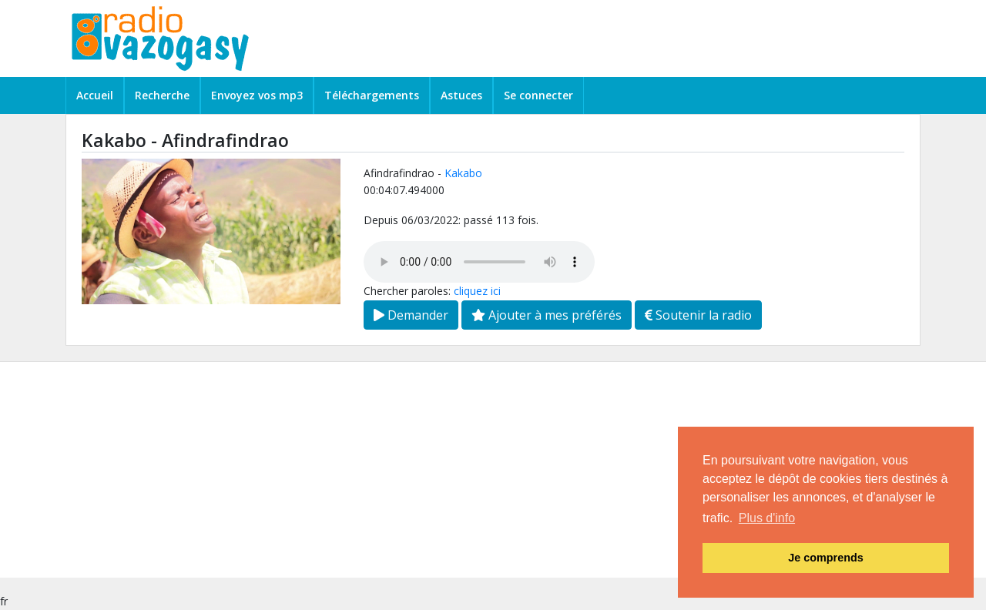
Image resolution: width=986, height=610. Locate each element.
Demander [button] (411, 315)
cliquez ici (477, 290)
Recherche (162, 95)
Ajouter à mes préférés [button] (546, 315)
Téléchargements (371, 95)
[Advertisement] (462, 470)
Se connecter (538, 95)
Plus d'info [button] (767, 518)
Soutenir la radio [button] (698, 315)
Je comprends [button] (826, 557)
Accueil (94, 95)
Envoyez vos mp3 (257, 95)
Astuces (461, 95)
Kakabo (463, 173)
